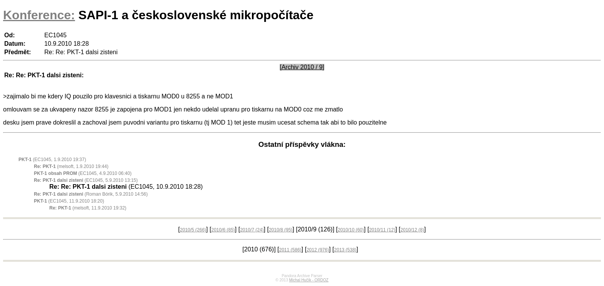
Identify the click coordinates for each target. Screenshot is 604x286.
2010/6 (223, 230)
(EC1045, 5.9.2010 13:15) (86, 180)
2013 (345, 250)
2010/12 (412, 230)
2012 (318, 250)
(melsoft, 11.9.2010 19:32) (87, 208)
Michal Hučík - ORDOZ (308, 280)
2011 (290, 250)
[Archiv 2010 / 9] (302, 67)
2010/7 (251, 230)
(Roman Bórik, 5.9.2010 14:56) (91, 194)
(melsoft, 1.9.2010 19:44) (71, 166)
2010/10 (351, 230)
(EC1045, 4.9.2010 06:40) (82, 173)
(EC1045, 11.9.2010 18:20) (69, 201)
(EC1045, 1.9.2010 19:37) (52, 159)
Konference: (39, 15)
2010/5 (193, 230)
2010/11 (382, 230)
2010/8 (280, 230)
